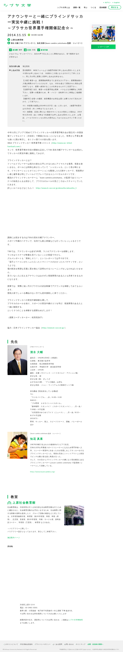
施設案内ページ (13, 537)
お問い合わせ (69, 644)
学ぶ (85, 7)
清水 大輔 (36, 352)
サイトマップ (80, 644)
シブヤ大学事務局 (75, 620)
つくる (93, 7)
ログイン (108, 2)
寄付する (114, 7)
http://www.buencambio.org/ (42, 472)
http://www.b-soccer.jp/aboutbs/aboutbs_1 (56, 188)
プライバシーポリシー (43, 644)
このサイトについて (11, 644)
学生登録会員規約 (26, 644)
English (117, 2)
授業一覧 (76, 7)
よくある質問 (57, 644)
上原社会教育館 (24, 502)
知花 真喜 (36, 438)
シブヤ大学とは (63, 7)
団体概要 (103, 7)
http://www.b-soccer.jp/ (53, 328)
